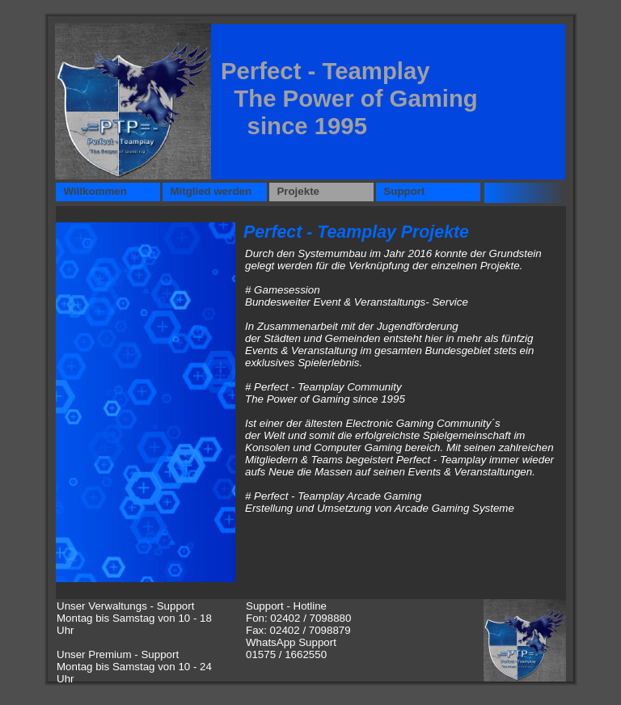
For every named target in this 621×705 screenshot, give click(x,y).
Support (401, 191)
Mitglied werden (207, 191)
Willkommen (92, 191)
